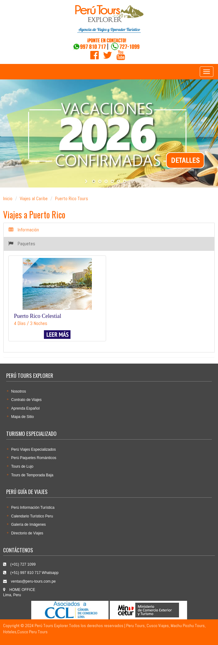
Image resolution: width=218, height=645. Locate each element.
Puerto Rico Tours (71, 198)
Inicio (7, 198)
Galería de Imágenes (28, 524)
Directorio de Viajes (27, 533)
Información (24, 229)
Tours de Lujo (22, 466)
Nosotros (18, 391)
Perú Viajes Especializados (33, 449)
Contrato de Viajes (26, 400)
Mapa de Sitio (22, 417)
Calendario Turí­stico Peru (32, 516)
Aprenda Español (25, 408)
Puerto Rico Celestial (37, 316)
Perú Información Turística (32, 507)
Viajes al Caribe (34, 198)
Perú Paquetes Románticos (33, 458)
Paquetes (21, 243)
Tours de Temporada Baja (32, 475)
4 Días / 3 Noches (30, 323)
